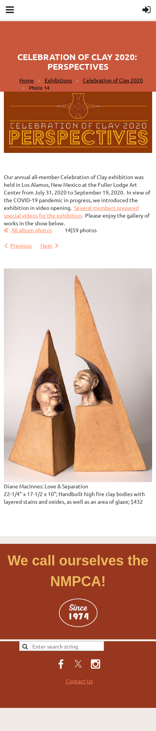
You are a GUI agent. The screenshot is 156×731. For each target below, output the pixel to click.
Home (26, 80)
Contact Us (79, 680)
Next (46, 245)
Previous (21, 245)
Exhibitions (58, 80)
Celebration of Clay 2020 (113, 80)
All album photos (31, 229)
